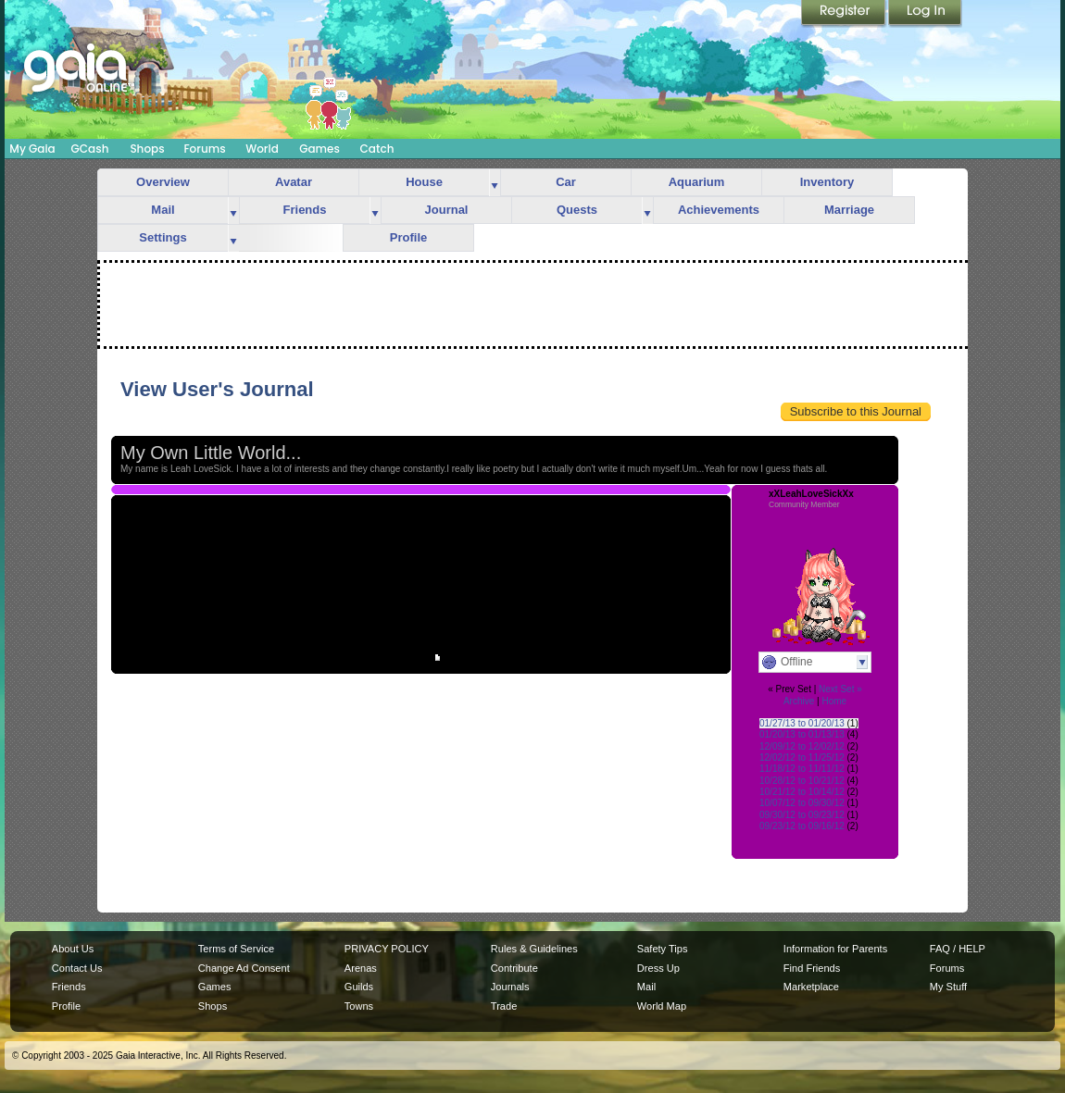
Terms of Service (236, 948)
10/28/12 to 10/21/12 (802, 781)
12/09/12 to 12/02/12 (802, 746)
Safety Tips (662, 948)
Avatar (293, 182)
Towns (359, 1006)
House (424, 182)
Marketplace (811, 986)
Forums (204, 148)
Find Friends (811, 968)
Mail (162, 210)
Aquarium (697, 182)
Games (319, 148)
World (262, 148)
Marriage (849, 210)
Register (844, 14)
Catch (377, 148)
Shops (147, 148)
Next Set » (840, 689)
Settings (162, 237)
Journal (447, 210)
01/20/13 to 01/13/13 (802, 734)
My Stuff (948, 986)
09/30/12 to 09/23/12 (802, 815)
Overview (163, 182)
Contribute (514, 968)
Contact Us (77, 968)
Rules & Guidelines (534, 948)
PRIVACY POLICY (387, 948)
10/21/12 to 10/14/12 (802, 792)
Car (566, 182)
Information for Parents (835, 948)
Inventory (827, 182)
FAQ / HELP (957, 948)
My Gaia (32, 148)
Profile (408, 237)
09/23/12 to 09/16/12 (802, 826)
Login (925, 14)
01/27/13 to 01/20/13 (802, 723)
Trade (504, 1006)
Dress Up (658, 968)
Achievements (718, 210)
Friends (305, 210)
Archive (798, 701)
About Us (73, 948)
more (494, 182)
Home (833, 701)
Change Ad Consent (244, 968)
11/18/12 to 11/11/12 (802, 769)
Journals (510, 986)
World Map (661, 1006)
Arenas (361, 968)
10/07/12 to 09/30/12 (802, 803)
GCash (90, 148)
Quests (577, 210)
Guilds (359, 986)
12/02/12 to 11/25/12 (802, 757)
